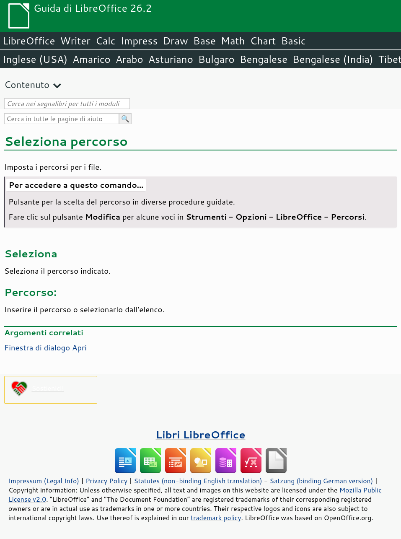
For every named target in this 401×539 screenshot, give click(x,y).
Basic (293, 41)
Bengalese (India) (332, 59)
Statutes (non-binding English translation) (198, 480)
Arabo (129, 59)
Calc (106, 41)
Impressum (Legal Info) (43, 480)
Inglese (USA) (35, 59)
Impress (139, 41)
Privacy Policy (106, 480)
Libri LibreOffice (200, 434)
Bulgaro (216, 59)
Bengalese (263, 59)
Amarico (91, 59)
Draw (175, 41)
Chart (263, 41)
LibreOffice (29, 41)
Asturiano (170, 59)
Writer (75, 41)
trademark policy (216, 517)
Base (204, 41)
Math (233, 41)
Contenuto (26, 84)
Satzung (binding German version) (321, 480)
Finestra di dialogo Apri (45, 347)
